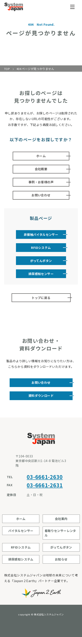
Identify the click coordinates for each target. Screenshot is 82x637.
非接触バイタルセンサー (41, 234)
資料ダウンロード (41, 395)
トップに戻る (41, 298)
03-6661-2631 (45, 485)
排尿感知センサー (41, 274)
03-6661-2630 (45, 477)
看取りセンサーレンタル (60, 532)
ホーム (41, 156)
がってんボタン (41, 260)
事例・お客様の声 (41, 182)
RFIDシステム (41, 247)
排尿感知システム (20, 559)
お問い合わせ (41, 195)
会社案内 (61, 518)
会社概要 (41, 169)
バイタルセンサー (20, 530)
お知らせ (61, 559)
